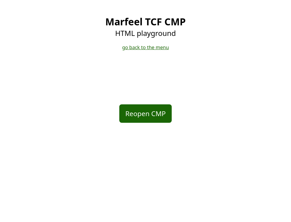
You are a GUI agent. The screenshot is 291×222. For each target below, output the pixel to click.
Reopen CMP (145, 113)
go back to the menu (145, 47)
